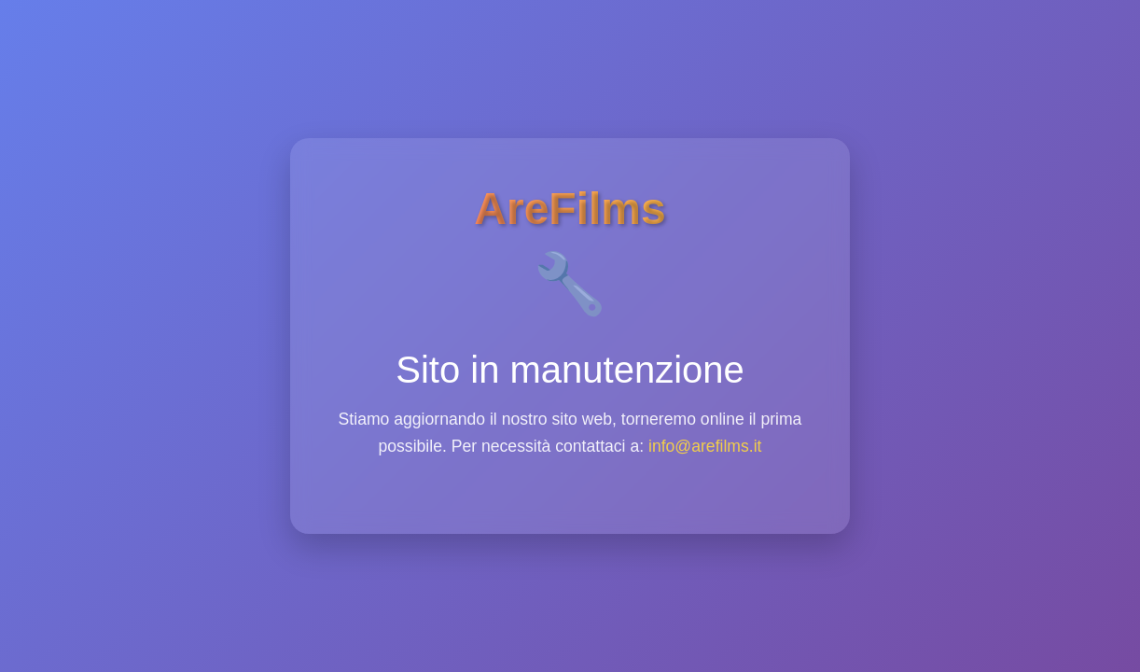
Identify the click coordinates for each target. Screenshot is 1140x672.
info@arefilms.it (705, 446)
